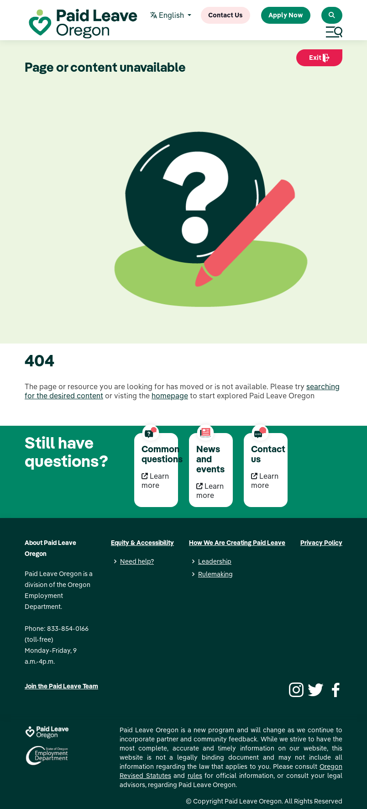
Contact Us (225, 15)
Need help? (137, 561)
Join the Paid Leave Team (61, 686)
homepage (170, 395)
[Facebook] (334, 689)
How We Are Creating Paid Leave (237, 542)
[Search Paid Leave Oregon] (331, 15)
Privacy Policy (321, 542)
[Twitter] (314, 689)
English (168, 15)
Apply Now (285, 15)
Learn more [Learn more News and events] (210, 490)
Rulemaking (215, 574)
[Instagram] (295, 689)
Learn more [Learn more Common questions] (155, 480)
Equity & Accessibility (142, 542)
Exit (319, 59)
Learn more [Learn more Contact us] (264, 480)
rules (195, 776)
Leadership (214, 561)
